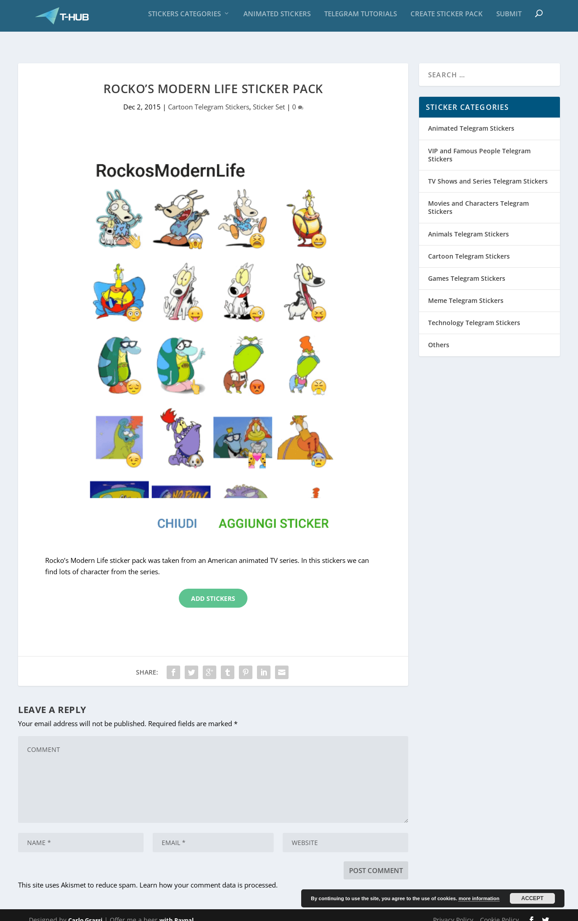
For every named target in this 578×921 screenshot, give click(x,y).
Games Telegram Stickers (466, 268)
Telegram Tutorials (360, 18)
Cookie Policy (499, 910)
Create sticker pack (446, 18)
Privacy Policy (453, 910)
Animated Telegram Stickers (471, 119)
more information (478, 898)
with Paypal (176, 911)
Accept (532, 898)
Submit (509, 18)
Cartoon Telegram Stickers (208, 97)
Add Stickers (213, 589)
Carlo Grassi (85, 911)
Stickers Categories (184, 18)
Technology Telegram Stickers (474, 313)
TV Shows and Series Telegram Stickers (488, 172)
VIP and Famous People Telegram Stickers (479, 145)
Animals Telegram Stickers (468, 224)
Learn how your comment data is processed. (209, 875)
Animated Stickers (277, 18)
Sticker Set (269, 97)
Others (438, 335)
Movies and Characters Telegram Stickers (478, 198)
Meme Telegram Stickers (465, 291)
